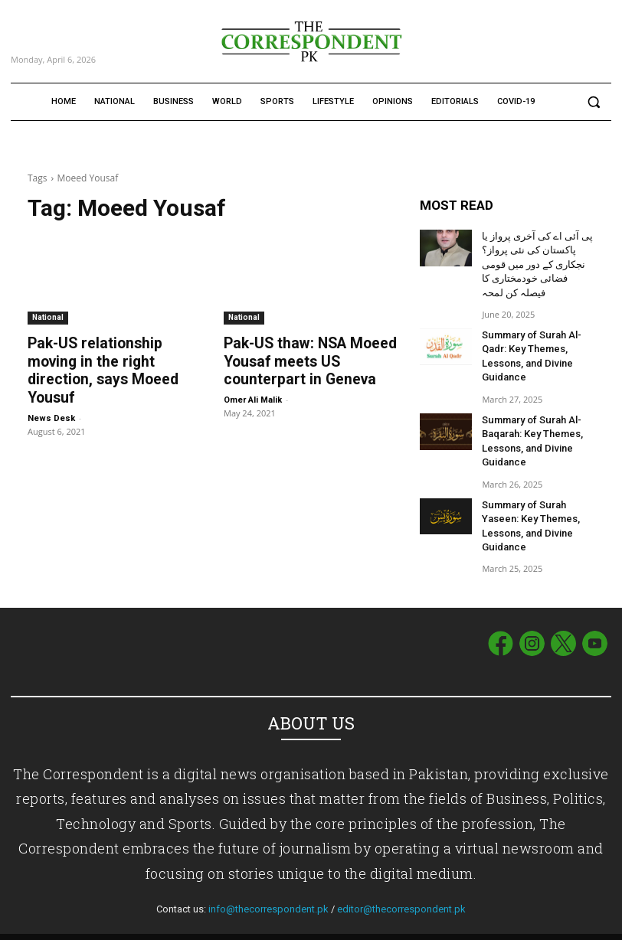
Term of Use (518, 925)
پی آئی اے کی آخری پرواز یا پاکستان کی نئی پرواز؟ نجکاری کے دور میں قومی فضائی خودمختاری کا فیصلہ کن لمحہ (535, 261)
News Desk (51, 396)
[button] (593, 102)
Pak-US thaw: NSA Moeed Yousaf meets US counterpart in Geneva (301, 359)
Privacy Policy (582, 925)
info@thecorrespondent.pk (268, 885)
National (48, 317)
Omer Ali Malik (253, 396)
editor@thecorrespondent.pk (401, 885)
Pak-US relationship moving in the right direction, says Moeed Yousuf (111, 359)
